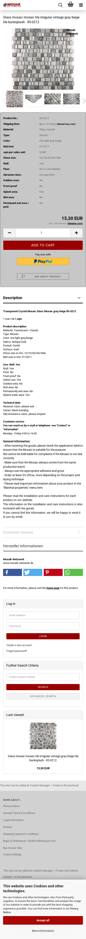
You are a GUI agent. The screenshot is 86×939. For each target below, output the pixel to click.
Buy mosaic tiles (12, 847)
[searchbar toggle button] (60, 5)
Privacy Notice (11, 806)
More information (43, 930)
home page (53, 588)
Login (43, 636)
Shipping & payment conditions (21, 833)
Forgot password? (16, 650)
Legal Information (13, 820)
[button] (9, 233)
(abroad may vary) (66, 124)
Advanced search (43, 696)
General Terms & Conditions (19, 813)
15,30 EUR (43, 768)
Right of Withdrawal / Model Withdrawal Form (29, 840)
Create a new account (19, 645)
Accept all (43, 920)
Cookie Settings (12, 854)
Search (43, 687)
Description (12, 298)
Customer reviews (18, 532)
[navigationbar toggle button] (81, 5)
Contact (7, 827)
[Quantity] (43, 233)
